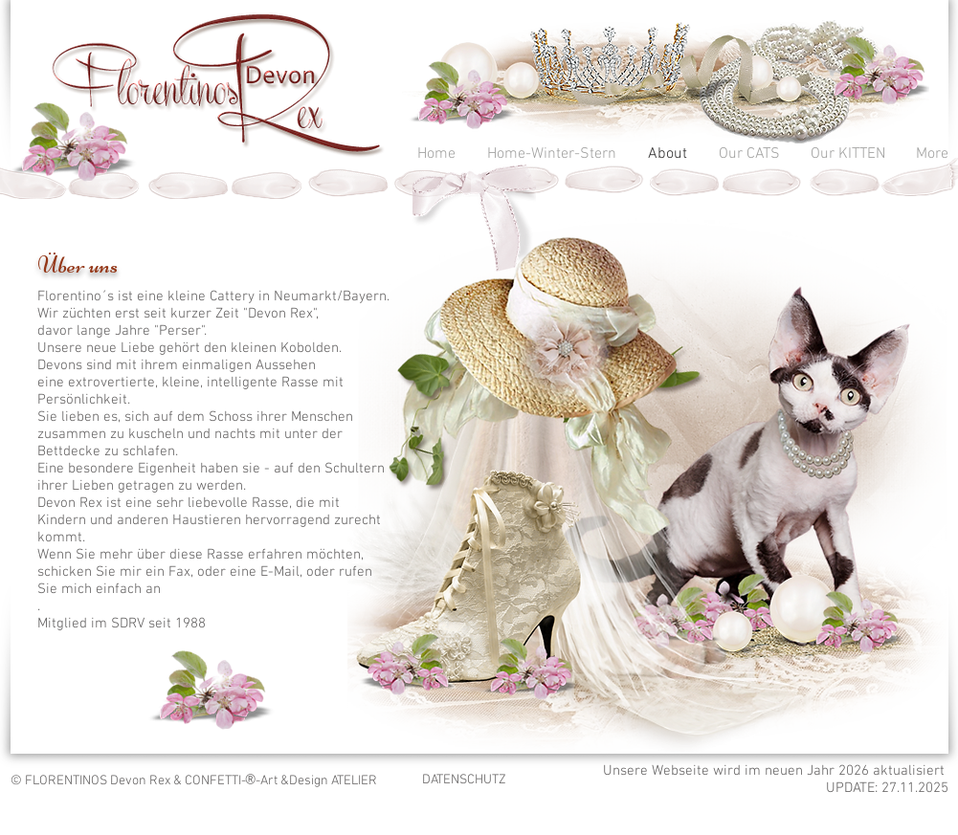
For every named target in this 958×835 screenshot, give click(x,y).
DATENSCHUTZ (464, 780)
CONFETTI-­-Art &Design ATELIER (281, 781)
